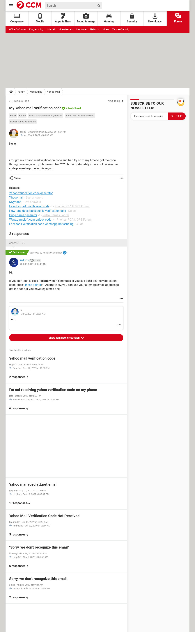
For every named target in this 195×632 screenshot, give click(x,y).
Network (94, 29)
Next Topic (114, 100)
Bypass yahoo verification (23, 121)
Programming (36, 29)
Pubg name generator (23, 215)
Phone (22, 115)
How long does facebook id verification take (37, 211)
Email (13, 115)
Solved (68, 108)
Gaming (109, 18)
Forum (178, 18)
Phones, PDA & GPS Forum (72, 206)
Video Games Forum (55, 215)
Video (106, 29)
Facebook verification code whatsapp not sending (41, 224)
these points (33, 285)
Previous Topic (21, 100)
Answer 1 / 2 (17, 242)
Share (17, 178)
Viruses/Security (121, 29)
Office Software (17, 29)
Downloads (155, 18)
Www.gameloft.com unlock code (30, 219)
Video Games (66, 29)
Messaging (36, 91)
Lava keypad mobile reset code (29, 206)
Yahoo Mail (53, 91)
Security (132, 18)
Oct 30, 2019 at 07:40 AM (33, 264)
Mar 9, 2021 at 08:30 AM (40, 135)
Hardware (81, 29)
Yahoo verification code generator (45, 115)
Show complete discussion (64, 337)
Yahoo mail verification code (80, 115)
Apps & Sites (63, 18)
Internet (51, 29)
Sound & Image (86, 18)
